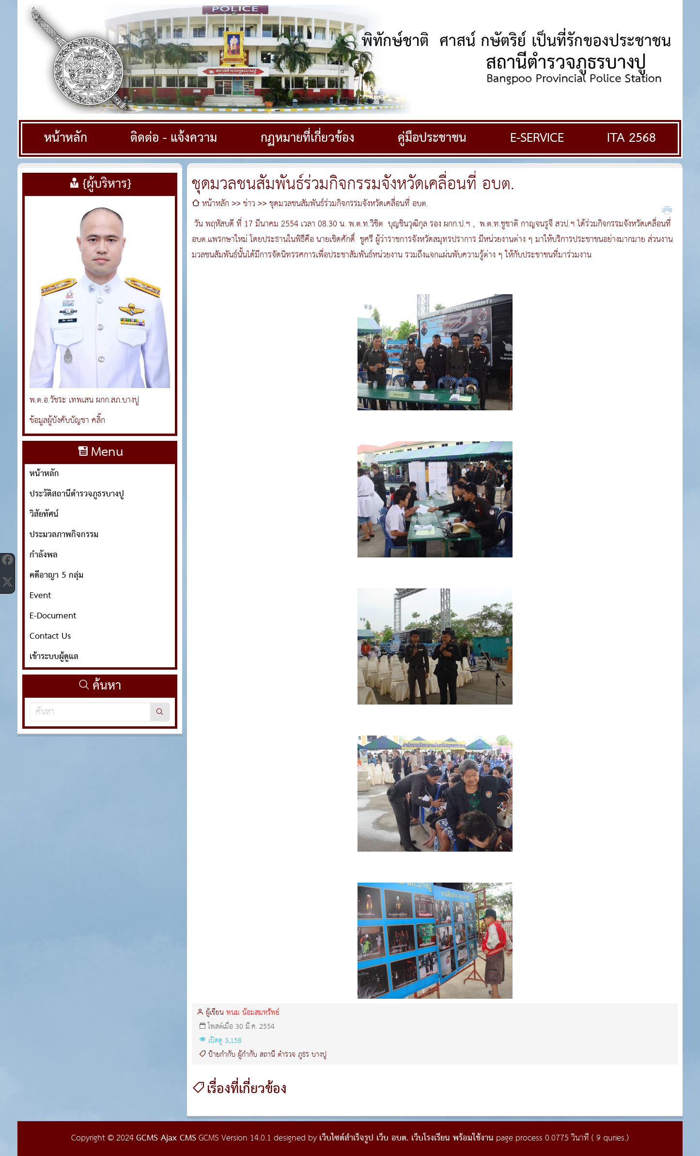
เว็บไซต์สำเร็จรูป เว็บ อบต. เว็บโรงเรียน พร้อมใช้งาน (406, 1138)
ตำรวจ (287, 1055)
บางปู (319, 1055)
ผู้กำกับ (247, 1055)
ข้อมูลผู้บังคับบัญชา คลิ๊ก (67, 420)
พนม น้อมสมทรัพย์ (253, 1013)
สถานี (267, 1055)
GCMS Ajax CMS (166, 1138)
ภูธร (303, 1055)
